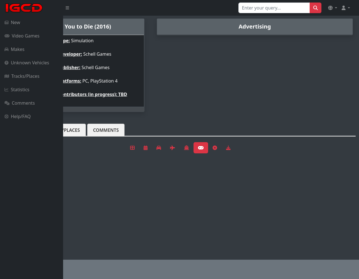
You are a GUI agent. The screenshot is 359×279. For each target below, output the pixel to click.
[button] (332, 7)
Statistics (16, 89)
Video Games (22, 36)
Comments (19, 103)
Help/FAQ (17, 116)
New (12, 22)
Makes (14, 49)
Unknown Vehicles (26, 63)
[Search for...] (274, 8)
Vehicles (83, 135)
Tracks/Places (22, 76)
